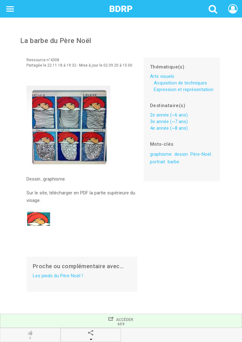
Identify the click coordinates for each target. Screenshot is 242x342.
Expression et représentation (183, 89)
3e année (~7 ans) (169, 121)
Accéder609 (120, 321)
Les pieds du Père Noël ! (58, 276)
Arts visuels (162, 76)
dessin (181, 154)
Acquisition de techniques (180, 83)
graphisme (161, 154)
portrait (157, 162)
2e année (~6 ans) (169, 115)
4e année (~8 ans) (169, 128)
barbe (173, 162)
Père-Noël (200, 154)
